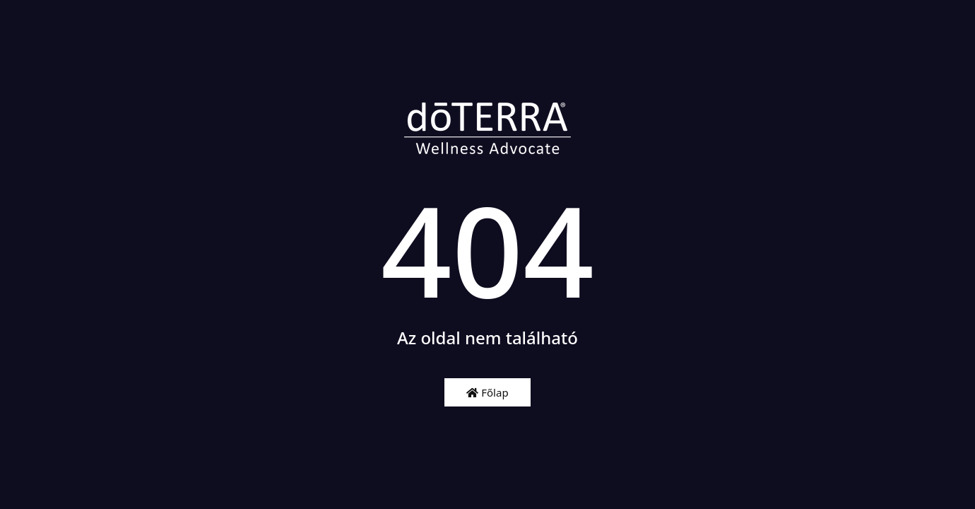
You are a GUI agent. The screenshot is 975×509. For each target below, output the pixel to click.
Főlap (487, 392)
